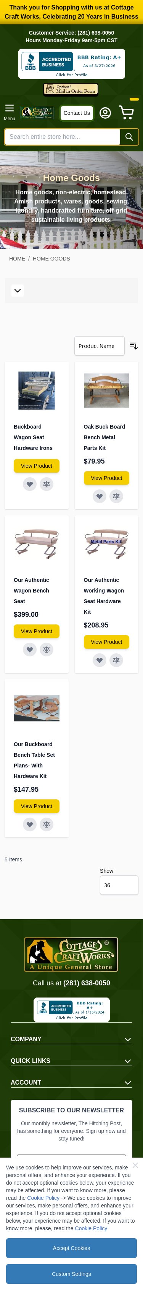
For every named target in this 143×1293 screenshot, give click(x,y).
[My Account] (105, 113)
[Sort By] (99, 346)
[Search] (129, 137)
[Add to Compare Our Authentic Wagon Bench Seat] (46, 649)
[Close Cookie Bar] (135, 1165)
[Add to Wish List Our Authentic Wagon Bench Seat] (30, 649)
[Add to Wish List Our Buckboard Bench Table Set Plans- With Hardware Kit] (30, 824)
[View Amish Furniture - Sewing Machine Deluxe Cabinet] (36, 466)
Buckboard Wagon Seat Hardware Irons (33, 437)
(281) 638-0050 (86, 983)
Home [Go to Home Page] (17, 259)
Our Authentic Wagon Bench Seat (31, 590)
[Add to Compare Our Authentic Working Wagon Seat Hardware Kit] (116, 660)
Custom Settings (71, 1274)
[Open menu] (9, 112)
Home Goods (51, 259)
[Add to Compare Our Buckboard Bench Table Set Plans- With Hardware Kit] (46, 824)
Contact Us (77, 113)
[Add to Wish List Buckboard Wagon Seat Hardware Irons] (30, 484)
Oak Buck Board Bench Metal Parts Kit (104, 437)
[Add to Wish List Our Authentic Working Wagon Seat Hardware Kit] (99, 660)
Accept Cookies (71, 1248)
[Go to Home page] (37, 112)
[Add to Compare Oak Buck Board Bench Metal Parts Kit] (116, 496)
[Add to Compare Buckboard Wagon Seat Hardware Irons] (46, 484)
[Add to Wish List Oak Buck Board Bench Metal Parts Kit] (99, 496)
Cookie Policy (43, 1198)
